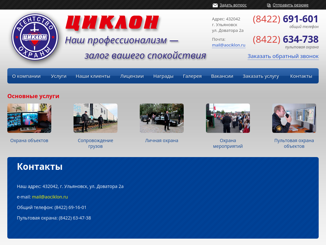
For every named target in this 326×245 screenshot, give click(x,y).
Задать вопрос (233, 5)
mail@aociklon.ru (228, 45)
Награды (163, 76)
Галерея (192, 76)
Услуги (59, 76)
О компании (26, 76)
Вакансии (222, 76)
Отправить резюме (290, 5)
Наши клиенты (93, 76)
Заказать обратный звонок (283, 56)
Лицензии (132, 76)
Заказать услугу (261, 76)
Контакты (301, 76)
